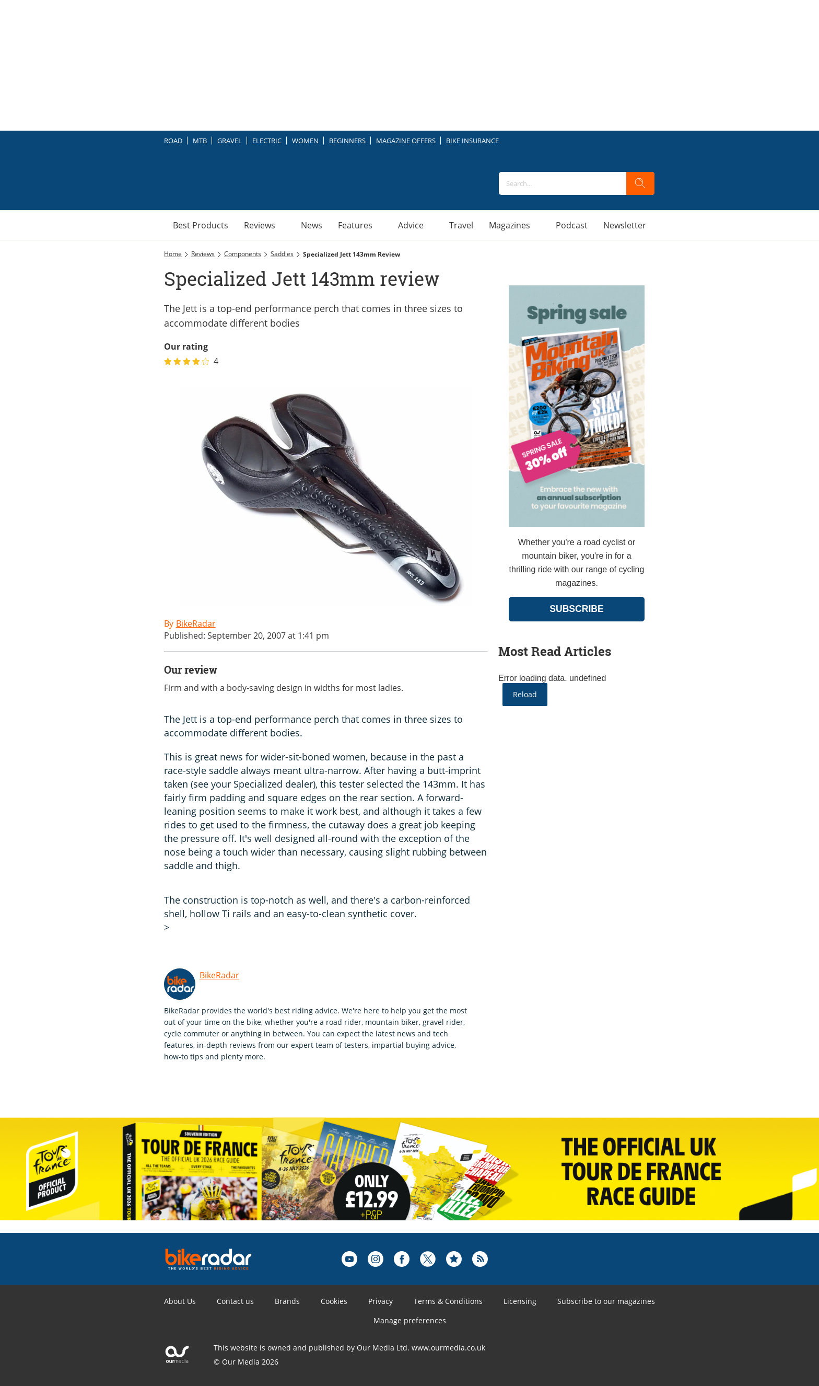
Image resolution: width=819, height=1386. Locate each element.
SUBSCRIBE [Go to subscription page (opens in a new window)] (576, 609)
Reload (525, 694)
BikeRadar (219, 975)
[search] (640, 183)
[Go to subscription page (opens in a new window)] (577, 523)
